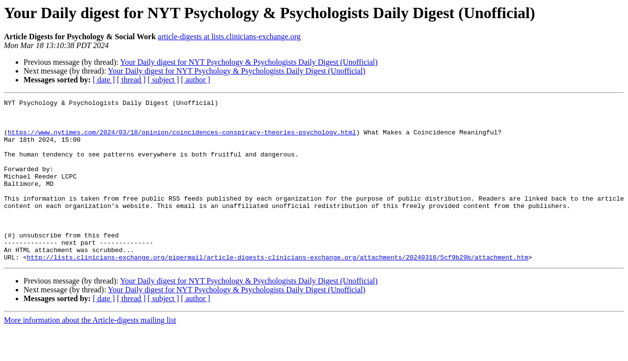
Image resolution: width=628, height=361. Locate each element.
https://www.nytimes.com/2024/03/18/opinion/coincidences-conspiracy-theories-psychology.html (182, 139)
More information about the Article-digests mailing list (90, 352)
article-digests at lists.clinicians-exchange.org (229, 36)
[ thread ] (131, 80)
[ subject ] (163, 80)
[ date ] (104, 80)
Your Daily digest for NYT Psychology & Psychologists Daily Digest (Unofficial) (249, 62)
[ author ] (195, 80)
